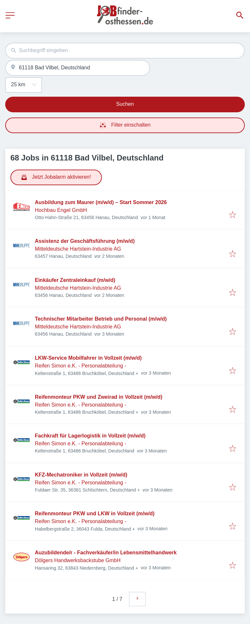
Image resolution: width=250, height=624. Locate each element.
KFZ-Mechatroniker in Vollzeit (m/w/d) (81, 475)
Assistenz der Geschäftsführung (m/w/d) (85, 241)
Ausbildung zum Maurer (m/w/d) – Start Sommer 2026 (101, 202)
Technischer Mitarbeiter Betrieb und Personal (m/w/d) (101, 319)
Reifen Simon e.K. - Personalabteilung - (80, 365)
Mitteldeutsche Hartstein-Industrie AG (78, 249)
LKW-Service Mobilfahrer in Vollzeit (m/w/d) (88, 358)
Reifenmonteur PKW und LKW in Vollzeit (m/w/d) (95, 513)
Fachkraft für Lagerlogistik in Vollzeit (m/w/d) (90, 435)
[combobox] (125, 51)
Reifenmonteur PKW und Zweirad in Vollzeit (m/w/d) (98, 397)
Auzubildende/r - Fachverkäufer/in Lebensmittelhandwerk (106, 552)
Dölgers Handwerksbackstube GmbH (77, 560)
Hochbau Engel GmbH (61, 210)
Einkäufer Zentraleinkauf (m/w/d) (75, 280)
